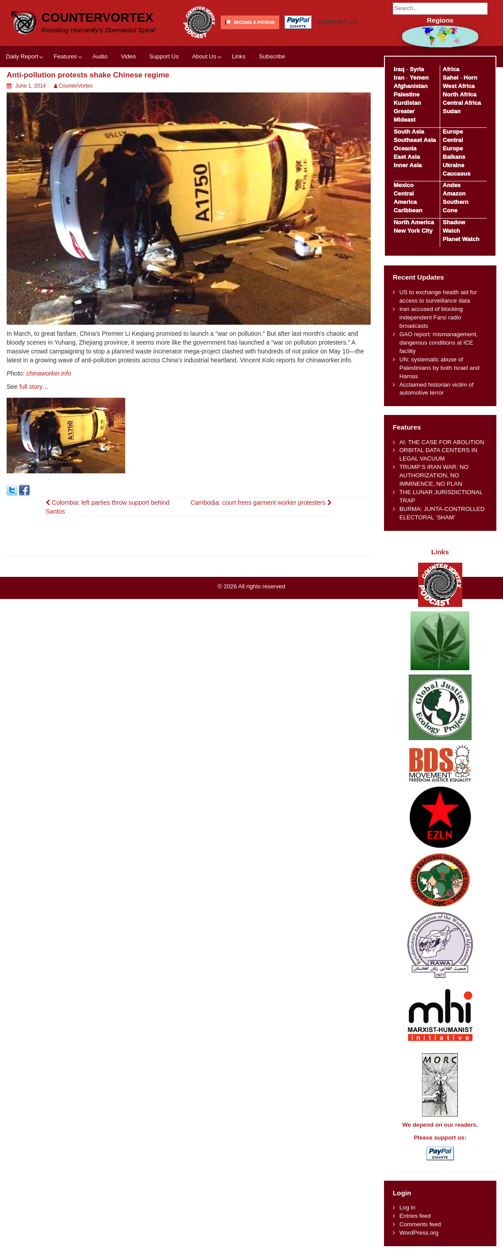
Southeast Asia (415, 140)
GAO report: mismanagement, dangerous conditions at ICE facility (438, 342)
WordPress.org (418, 1232)
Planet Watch (461, 239)
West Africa (459, 86)
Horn (470, 77)
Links (239, 56)
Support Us (164, 56)
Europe (453, 131)
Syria (417, 69)
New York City (413, 230)
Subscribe (272, 56)
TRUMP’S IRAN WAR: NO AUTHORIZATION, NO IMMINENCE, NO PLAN (433, 475)
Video (128, 56)
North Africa (459, 94)
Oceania (405, 148)
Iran (399, 77)
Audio (100, 56)
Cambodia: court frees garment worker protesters (261, 502)
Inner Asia (408, 165)
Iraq (399, 69)
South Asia (409, 131)
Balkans (454, 157)
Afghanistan (411, 86)
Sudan (452, 111)
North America (414, 222)
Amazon (454, 193)
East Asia (407, 157)
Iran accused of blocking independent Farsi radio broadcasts (431, 317)
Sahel (450, 77)
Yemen (419, 77)
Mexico (404, 185)
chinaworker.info (48, 373)
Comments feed (420, 1224)
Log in (407, 1207)
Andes (452, 185)
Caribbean (408, 210)
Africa (451, 69)
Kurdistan (407, 103)
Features (65, 56)
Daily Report (22, 56)
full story (30, 386)
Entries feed (415, 1216)
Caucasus (457, 173)
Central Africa (462, 103)
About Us (204, 56)
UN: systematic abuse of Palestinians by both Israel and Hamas (439, 368)
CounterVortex (98, 17)
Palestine (406, 94)
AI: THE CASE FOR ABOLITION (441, 442)
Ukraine (454, 165)
